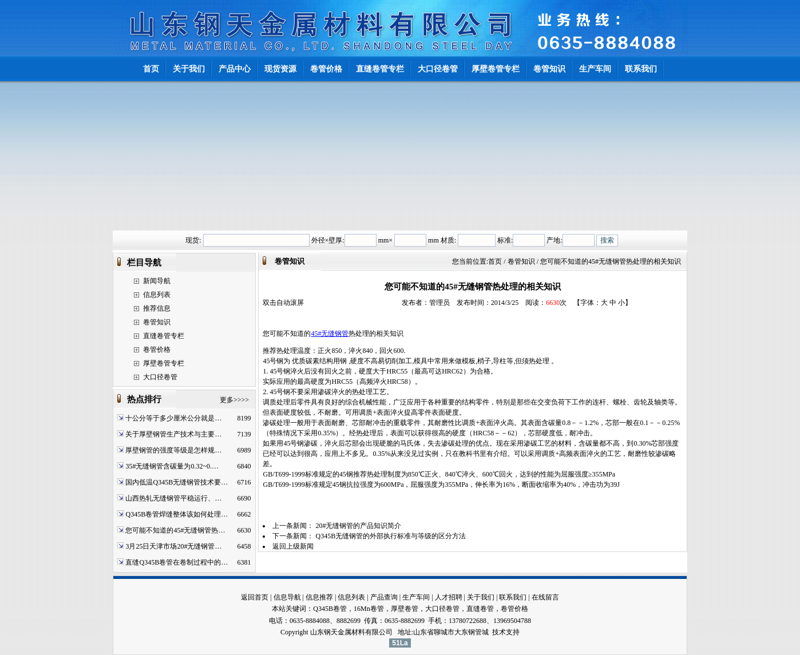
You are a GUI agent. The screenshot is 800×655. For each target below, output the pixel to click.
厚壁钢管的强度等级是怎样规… (173, 450)
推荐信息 (157, 308)
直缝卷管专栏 (163, 336)
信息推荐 (319, 597)
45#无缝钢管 (329, 334)
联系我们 (512, 597)
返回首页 (254, 597)
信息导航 (287, 597)
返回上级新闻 (293, 546)
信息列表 (157, 295)
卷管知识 (157, 322)
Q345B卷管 (330, 609)
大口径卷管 (160, 377)
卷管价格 (157, 350)
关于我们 (480, 597)
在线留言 (545, 597)
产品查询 (384, 597)
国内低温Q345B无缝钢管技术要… (176, 482)
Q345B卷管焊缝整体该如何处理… (176, 514)
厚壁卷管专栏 (163, 363)
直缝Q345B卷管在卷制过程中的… (176, 562)
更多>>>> (234, 400)
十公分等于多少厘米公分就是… (173, 418)
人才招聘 (448, 597)
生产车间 (416, 597)
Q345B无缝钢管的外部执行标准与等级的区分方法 (390, 536)
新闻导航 (157, 281)
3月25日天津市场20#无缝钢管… (173, 546)
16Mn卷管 (369, 609)
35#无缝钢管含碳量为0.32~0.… (172, 466)
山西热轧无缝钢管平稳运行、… (173, 498)
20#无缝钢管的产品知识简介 (358, 526)
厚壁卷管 (404, 609)
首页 (495, 261)
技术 (499, 632)
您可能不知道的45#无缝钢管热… (175, 530)
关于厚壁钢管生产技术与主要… (173, 434)
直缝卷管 (480, 609)
